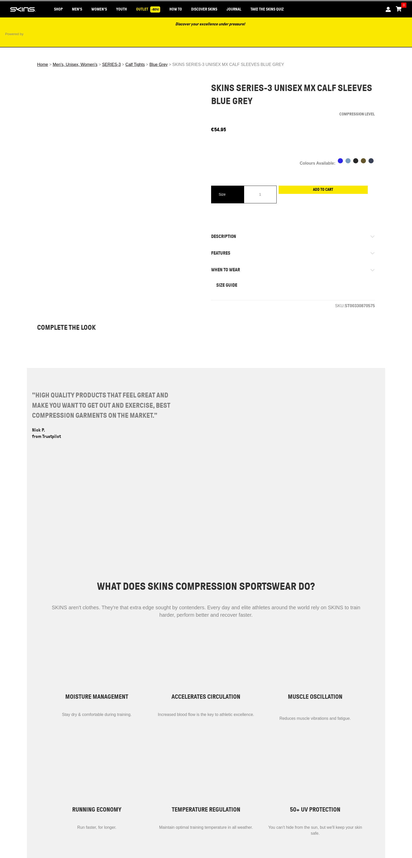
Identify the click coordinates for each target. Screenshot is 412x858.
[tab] (293, 237)
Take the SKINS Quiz (267, 9)
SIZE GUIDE (226, 285)
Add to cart (326, 194)
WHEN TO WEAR (230, 269)
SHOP (58, 9)
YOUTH (121, 9)
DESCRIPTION (228, 236)
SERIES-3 (111, 64)
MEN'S (77, 9)
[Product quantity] (260, 194)
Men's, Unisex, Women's (75, 64)
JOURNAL (233, 9)
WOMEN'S (99, 9)
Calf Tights (135, 64)
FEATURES (225, 253)
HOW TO (175, 9)
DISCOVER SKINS (204, 9)
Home (42, 64)
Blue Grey (158, 64)
